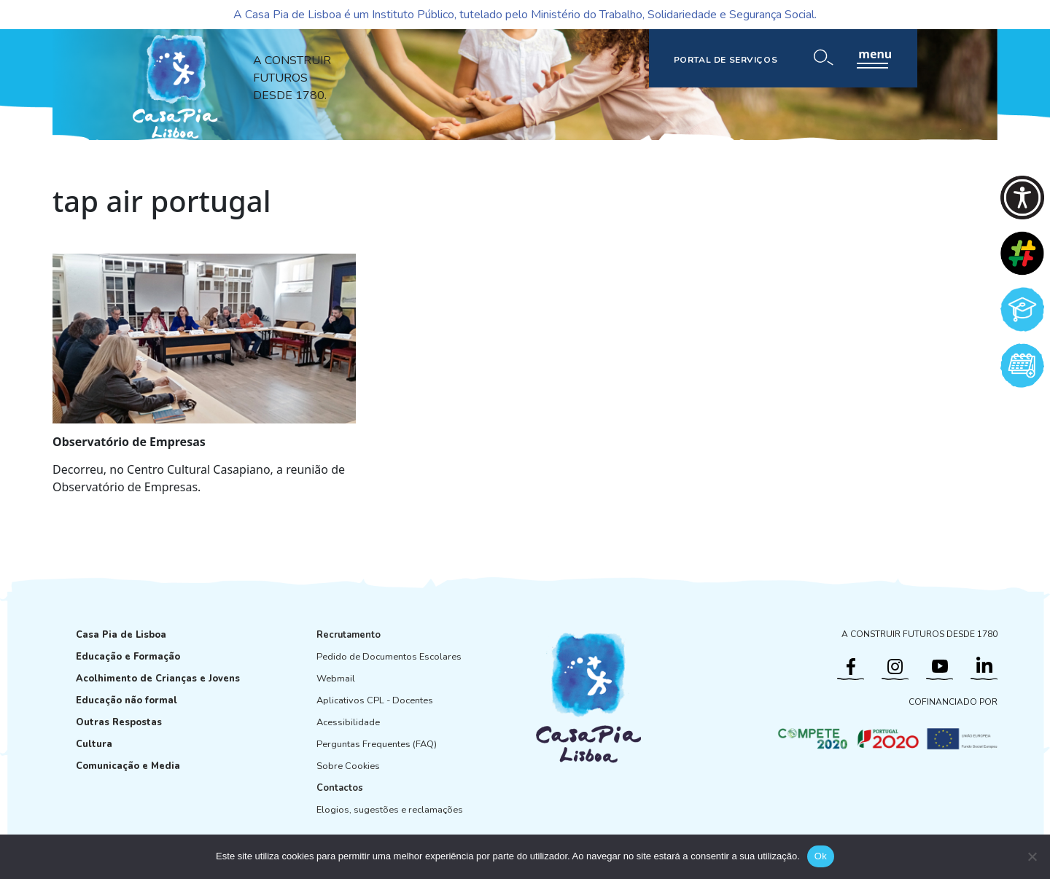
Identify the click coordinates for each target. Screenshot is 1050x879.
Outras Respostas (119, 722)
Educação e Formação (128, 656)
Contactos (339, 787)
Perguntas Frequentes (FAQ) (376, 744)
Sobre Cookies (348, 766)
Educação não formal (126, 700)
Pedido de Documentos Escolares (389, 656)
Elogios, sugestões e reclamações (389, 809)
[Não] (1031, 856)
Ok (820, 856)
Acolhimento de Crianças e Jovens (158, 678)
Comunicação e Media (128, 766)
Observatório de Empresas (129, 442)
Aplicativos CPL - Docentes (374, 700)
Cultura (94, 744)
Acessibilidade (348, 722)
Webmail (335, 678)
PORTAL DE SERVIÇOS (726, 60)
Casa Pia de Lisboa (121, 634)
